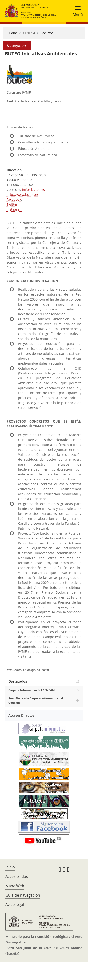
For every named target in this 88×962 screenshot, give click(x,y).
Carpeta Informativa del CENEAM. (31, 690)
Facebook (14, 199)
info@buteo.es (33, 189)
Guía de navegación (22, 895)
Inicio (10, 867)
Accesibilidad (16, 876)
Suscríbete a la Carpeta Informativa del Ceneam (35, 700)
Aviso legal (14, 904)
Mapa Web (14, 885)
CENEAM (29, 33)
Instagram (15, 209)
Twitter (12, 204)
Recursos (47, 33)
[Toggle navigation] (76, 11)
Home (13, 33)
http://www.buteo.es (23, 194)
